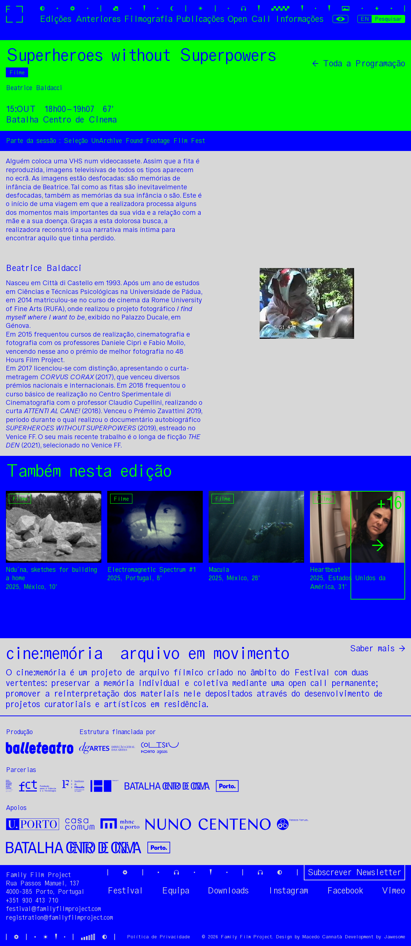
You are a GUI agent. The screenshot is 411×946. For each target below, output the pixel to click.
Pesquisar (388, 18)
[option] (53, 541)
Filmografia (148, 18)
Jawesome (394, 937)
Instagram (287, 890)
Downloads (228, 890)
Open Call (249, 18)
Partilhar (384, 623)
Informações (298, 18)
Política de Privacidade (158, 937)
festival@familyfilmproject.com (53, 909)
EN (365, 18)
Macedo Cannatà (322, 937)
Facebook (345, 890)
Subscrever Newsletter (354, 872)
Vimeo (393, 890)
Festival (125, 890)
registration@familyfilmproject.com (59, 918)
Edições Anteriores (80, 18)
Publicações (200, 18)
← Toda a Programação (358, 63)
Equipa (175, 890)
